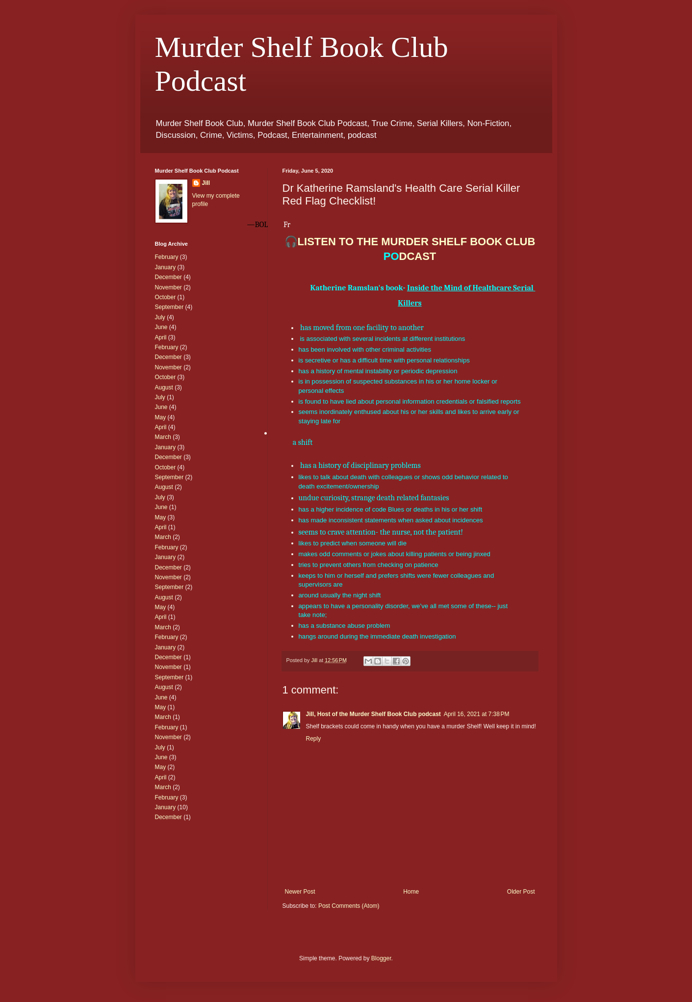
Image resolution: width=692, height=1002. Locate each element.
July (160, 317)
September (169, 307)
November (168, 287)
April (161, 337)
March (163, 437)
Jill (206, 183)
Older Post (521, 891)
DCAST (410, 256)
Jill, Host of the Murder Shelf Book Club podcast (373, 714)
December (168, 277)
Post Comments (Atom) (349, 905)
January (165, 267)
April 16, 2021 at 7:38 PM (477, 714)
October (165, 297)
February (167, 257)
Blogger (381, 958)
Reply (313, 738)
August (164, 387)
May (160, 417)
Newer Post (300, 891)
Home (411, 891)
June (161, 327)
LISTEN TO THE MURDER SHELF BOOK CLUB (417, 241)
